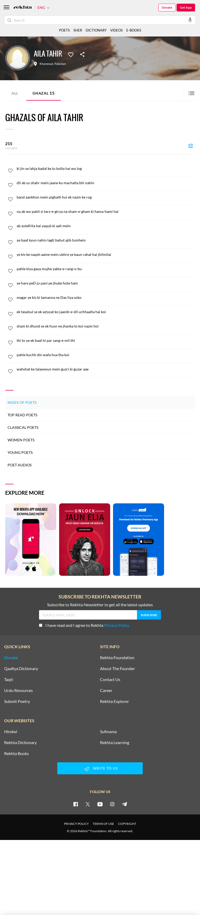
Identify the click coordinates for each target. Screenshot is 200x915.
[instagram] (112, 804)
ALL (14, 93)
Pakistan (60, 63)
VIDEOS (116, 30)
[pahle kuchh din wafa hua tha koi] (106, 355)
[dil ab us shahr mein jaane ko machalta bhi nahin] (106, 183)
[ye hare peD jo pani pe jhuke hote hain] (106, 283)
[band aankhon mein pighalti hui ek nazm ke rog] (106, 197)
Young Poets (20, 452)
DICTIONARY (96, 30)
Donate (167, 7)
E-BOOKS (133, 30)
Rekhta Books (16, 753)
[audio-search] (190, 20)
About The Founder (117, 668)
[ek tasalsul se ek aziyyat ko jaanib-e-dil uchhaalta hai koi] (106, 312)
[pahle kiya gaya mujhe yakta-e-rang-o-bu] (106, 269)
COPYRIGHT (127, 824)
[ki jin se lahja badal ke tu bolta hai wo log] (106, 168)
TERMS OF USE (103, 824)
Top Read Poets (22, 415)
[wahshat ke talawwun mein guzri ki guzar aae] (106, 369)
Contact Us (110, 679)
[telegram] (124, 804)
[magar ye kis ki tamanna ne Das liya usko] (106, 297)
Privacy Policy (116, 625)
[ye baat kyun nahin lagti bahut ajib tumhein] (106, 240)
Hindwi (10, 731)
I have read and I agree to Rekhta (84, 625)
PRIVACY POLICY (76, 824)
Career (106, 690)
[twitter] (88, 804)
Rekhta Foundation (117, 658)
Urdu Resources (18, 690)
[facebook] (75, 804)
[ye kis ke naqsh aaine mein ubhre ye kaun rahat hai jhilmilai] (106, 254)
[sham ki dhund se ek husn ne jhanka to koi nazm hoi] (106, 326)
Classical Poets (23, 427)
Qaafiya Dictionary (21, 668)
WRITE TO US (100, 769)
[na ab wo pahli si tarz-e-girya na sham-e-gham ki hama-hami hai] (106, 211)
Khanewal (46, 63)
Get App (186, 7)
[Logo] (22, 8)
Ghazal (44, 92)
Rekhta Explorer (114, 701)
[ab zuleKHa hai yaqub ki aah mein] (106, 226)
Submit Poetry (17, 701)
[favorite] (10, 171)
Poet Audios (20, 465)
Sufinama (108, 731)
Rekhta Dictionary (20, 742)
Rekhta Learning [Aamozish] (114, 742)
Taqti (8, 679)
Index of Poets (22, 402)
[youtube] (100, 804)
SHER (77, 30)
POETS (64, 30)
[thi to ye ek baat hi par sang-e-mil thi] (106, 340)
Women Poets (21, 440)
